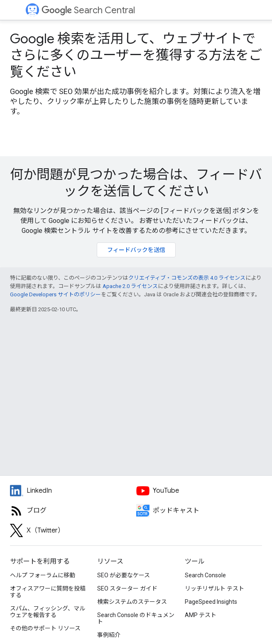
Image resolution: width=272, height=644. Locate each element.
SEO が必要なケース (123, 575)
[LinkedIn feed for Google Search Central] (73, 490)
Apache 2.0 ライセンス (130, 286)
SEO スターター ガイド (127, 588)
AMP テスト (200, 615)
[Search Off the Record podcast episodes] (199, 510)
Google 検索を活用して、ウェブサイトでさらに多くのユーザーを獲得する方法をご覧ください (136, 55)
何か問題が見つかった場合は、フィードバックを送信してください (136, 182)
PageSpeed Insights (211, 601)
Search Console (205, 575)
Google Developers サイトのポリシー (55, 294)
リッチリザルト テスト (214, 588)
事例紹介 (108, 635)
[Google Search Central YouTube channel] (199, 490)
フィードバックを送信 (136, 250)
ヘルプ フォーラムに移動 (42, 575)
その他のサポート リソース (45, 628)
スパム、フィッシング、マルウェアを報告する (47, 611)
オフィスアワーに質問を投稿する (48, 591)
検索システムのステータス (132, 601)
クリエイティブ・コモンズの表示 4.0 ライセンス (186, 278)
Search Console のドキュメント (135, 618)
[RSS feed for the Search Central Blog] (73, 510)
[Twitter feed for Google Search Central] (73, 530)
